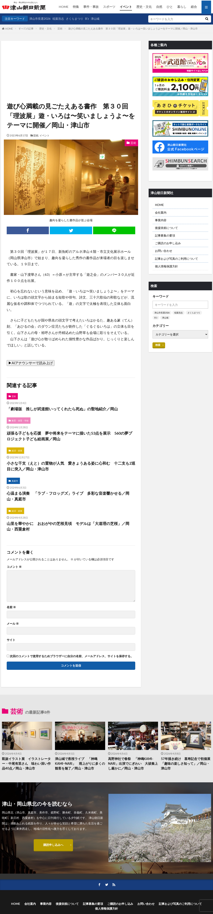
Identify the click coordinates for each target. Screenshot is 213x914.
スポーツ (109, 6)
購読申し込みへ (53, 844)
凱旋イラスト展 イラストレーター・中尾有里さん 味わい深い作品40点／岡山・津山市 (26, 763)
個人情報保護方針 (166, 266)
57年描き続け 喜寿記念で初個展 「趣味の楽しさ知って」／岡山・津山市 (186, 763)
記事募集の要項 (165, 235)
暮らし (181, 6)
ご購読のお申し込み (168, 243)
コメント (14, 566)
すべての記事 (26, 28)
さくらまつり (74, 18)
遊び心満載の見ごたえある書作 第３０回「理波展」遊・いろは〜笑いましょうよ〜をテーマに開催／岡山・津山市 (133, 28)
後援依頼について (166, 227)
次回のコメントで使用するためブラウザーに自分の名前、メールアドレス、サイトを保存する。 (71, 656)
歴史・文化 (144, 6)
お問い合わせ (163, 250)
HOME (63, 6)
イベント (126, 6)
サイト (11, 639)
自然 (159, 6)
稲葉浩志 (58, 18)
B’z (87, 18)
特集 (76, 6)
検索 (157, 344)
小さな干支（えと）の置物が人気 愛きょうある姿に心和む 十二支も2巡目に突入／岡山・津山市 (71, 466)
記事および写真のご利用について (176, 258)
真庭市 (15, 481)
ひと (170, 6)
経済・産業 (17, 450)
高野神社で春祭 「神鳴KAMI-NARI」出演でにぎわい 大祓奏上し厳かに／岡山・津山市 (133, 763)
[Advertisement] (71, 60)
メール (13, 623)
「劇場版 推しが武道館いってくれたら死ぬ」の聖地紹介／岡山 (62, 408)
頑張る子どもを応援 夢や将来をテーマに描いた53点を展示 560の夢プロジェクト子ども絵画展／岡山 (69, 436)
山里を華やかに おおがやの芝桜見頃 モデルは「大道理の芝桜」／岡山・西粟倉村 (68, 526)
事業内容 (160, 220)
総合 (194, 6)
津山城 (95, 18)
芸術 (59, 28)
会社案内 (160, 212)
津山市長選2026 (40, 18)
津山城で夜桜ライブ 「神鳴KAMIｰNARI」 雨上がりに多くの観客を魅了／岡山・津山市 (80, 763)
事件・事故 (91, 6)
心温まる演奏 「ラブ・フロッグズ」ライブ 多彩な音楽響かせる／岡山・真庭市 (68, 496)
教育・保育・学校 (20, 420)
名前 (11, 607)
